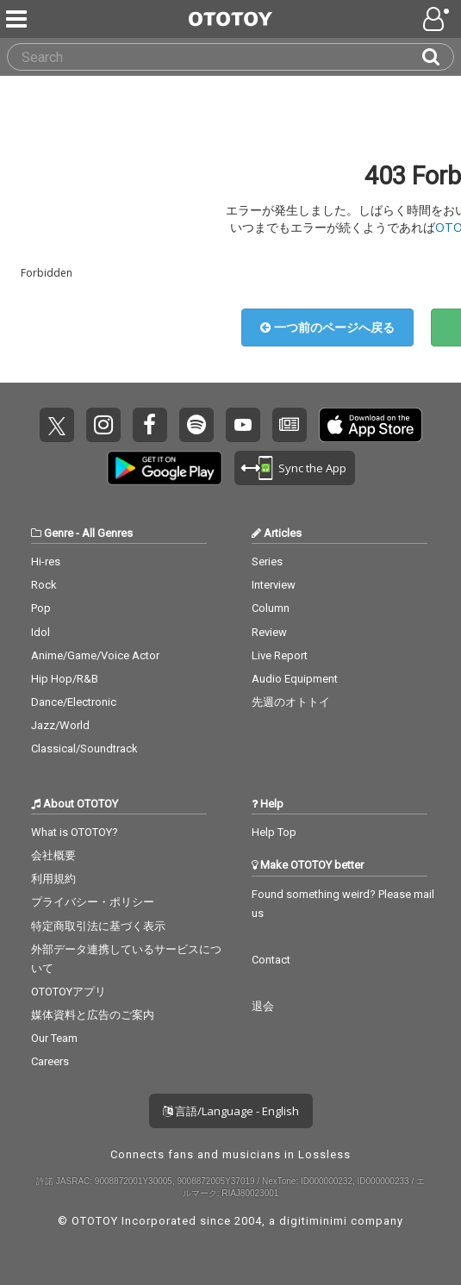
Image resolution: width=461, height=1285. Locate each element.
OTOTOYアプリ (68, 991)
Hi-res (45, 561)
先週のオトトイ (291, 702)
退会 (263, 1006)
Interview (274, 584)
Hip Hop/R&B (64, 678)
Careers (50, 1061)
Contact (271, 959)
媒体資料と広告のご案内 (92, 1014)
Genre (58, 533)
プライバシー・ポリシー (92, 901)
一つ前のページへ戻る (327, 327)
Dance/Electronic (73, 702)
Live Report (280, 655)
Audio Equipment (295, 678)
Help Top (274, 832)
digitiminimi (313, 1220)
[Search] (437, 57)
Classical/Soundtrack (84, 748)
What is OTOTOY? (74, 832)
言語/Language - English (231, 1111)
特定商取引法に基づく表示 (98, 926)
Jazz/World (60, 725)
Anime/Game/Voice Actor (95, 655)
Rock (44, 584)
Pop (41, 608)
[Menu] (18, 19)
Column (271, 608)
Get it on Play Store (164, 468)
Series (267, 561)
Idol (40, 632)
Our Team (54, 1038)
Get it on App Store (370, 425)
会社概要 (53, 855)
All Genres (107, 533)
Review (269, 632)
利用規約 (53, 878)
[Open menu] (437, 19)
